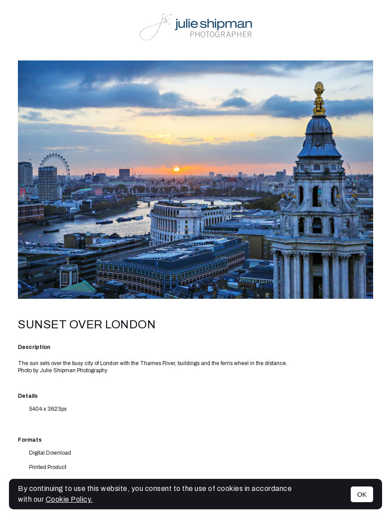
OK (362, 494)
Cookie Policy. (69, 499)
